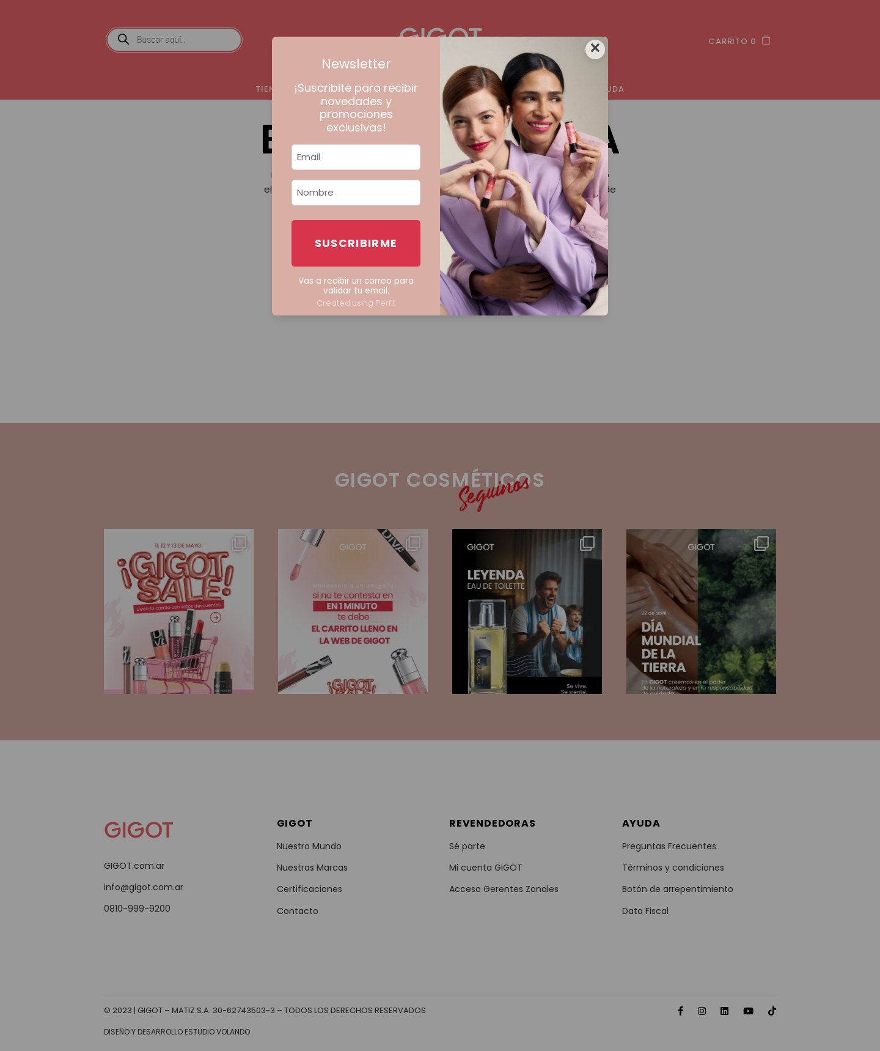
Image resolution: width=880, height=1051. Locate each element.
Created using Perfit (356, 303)
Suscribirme (356, 243)
